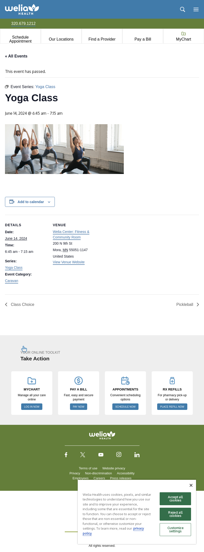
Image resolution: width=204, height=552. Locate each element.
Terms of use (88, 468)
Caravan (11, 281)
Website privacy (113, 468)
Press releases (121, 478)
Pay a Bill (143, 39)
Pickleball (185, 304)
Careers (99, 478)
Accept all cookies (175, 498)
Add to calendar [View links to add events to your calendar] (31, 202)
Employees (80, 478)
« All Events (16, 56)
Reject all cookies (175, 514)
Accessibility (126, 473)
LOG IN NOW (31, 406)
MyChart (183, 39)
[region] (137, 511)
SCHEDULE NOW (125, 406)
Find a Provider (102, 39)
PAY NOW (78, 406)
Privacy (74, 473)
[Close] (191, 485)
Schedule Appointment (20, 39)
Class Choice (22, 304)
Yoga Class (13, 268)
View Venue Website (69, 262)
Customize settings (175, 529)
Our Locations (61, 39)
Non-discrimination (98, 473)
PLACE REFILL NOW (172, 406)
